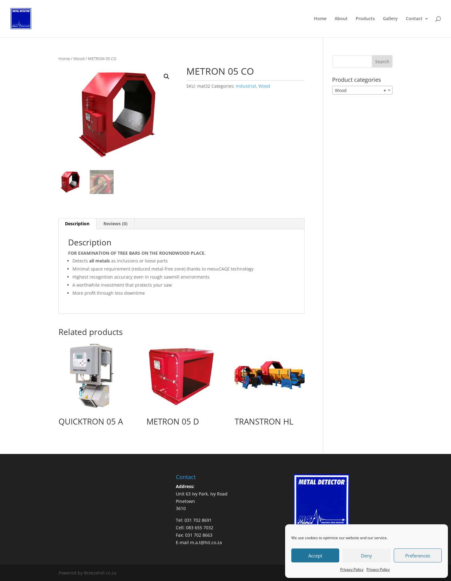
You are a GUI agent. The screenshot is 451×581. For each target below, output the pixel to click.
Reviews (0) (115, 224)
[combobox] (362, 90)
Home (320, 18)
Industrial (246, 86)
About (341, 18)
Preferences (417, 555)
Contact (414, 18)
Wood (79, 58)
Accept (315, 555)
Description (77, 224)
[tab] (77, 223)
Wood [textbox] (360, 90)
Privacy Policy (351, 569)
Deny (366, 555)
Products (365, 18)
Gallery (390, 18)
